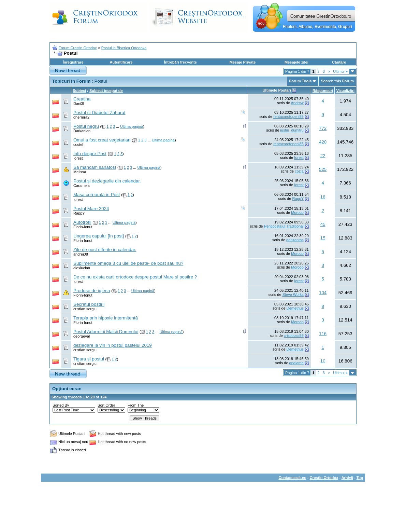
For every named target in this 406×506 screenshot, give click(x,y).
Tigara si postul (88, 358)
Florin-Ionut (82, 227)
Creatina (81, 98)
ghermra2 (81, 117)
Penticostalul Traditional (284, 226)
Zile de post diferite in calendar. (104, 249)
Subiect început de (106, 90)
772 (323, 128)
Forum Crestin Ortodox (78, 48)
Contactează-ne (292, 478)
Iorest (78, 158)
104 (323, 292)
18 (322, 197)
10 (322, 361)
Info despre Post (89, 153)
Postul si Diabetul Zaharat (99, 112)
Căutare (339, 62)
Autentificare (121, 62)
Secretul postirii (88, 304)
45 (322, 224)
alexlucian (81, 268)
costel (78, 144)
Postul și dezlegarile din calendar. (107, 180)
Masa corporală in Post (96, 194)
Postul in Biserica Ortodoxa (124, 48)
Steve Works (293, 294)
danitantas (295, 240)
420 (323, 142)
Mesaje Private (243, 62)
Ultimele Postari (277, 90)
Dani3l (78, 103)
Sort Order (106, 405)
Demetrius (295, 308)
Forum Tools (300, 81)
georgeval (81, 336)
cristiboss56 (294, 335)
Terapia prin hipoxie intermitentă (105, 317)
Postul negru (86, 126)
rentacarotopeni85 (288, 116)
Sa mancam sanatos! (94, 167)
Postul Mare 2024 (91, 208)
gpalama (296, 363)
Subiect (79, 90)
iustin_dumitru (291, 130)
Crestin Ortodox (324, 478)
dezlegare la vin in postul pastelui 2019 (112, 345)
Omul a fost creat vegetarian (101, 139)
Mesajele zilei (296, 62)
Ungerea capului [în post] (98, 235)
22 (322, 155)
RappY (297, 198)
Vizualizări (345, 90)
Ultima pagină (131, 126)
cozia (299, 171)
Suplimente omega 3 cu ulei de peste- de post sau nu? (128, 263)
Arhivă (347, 478)
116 (323, 333)
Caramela (81, 185)
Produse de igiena (91, 290)
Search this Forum (337, 81)
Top (360, 478)
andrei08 (80, 254)
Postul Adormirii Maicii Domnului (105, 331)
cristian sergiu (85, 309)
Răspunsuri (323, 90)
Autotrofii (82, 222)
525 (323, 169)
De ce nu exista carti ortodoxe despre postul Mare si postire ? (135, 276)
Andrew (297, 103)
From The (136, 405)
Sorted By (61, 405)
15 (322, 238)
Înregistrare (73, 62)
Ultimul (340, 71)
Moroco (297, 212)
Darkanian (81, 131)
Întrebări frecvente (180, 62)
